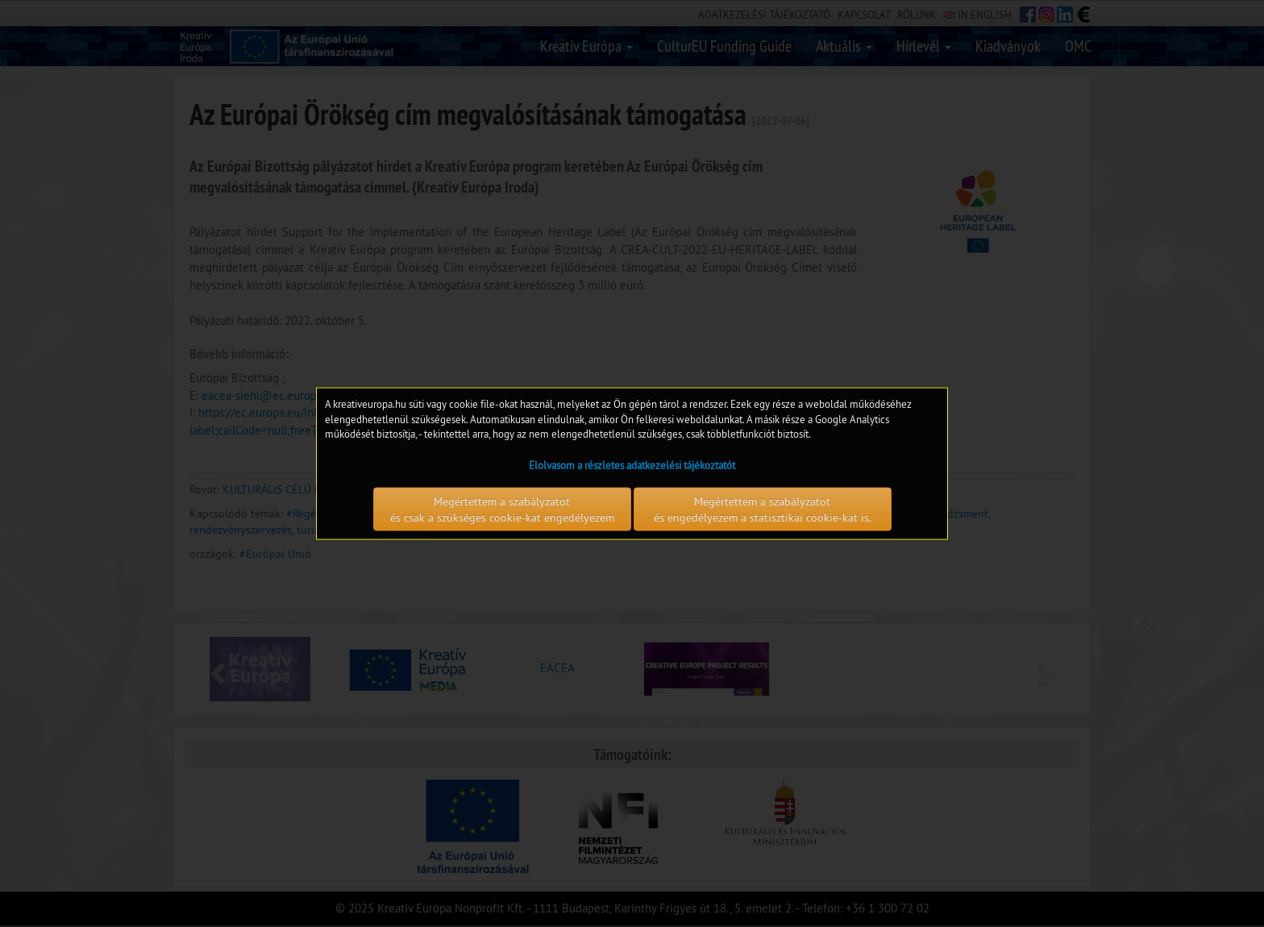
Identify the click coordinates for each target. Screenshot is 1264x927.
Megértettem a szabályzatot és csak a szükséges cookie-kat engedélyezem (502, 508)
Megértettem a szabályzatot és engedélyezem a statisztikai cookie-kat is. (762, 508)
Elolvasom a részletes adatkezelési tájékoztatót (632, 464)
